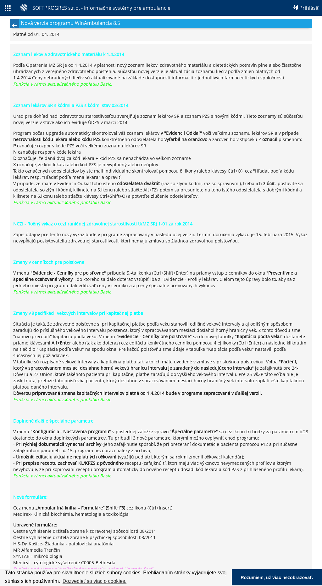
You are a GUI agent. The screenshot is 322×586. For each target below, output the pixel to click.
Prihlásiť (306, 7)
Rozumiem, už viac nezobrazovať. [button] (277, 577)
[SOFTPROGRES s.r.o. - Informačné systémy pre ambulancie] (95, 8)
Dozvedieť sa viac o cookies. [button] (94, 581)
